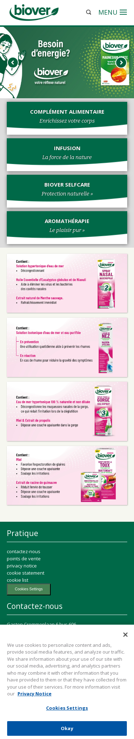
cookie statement (25, 573)
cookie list (17, 580)
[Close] (125, 636)
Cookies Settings (29, 589)
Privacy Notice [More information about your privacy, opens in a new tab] (34, 695)
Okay (67, 729)
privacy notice (22, 565)
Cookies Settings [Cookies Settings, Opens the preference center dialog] (67, 709)
